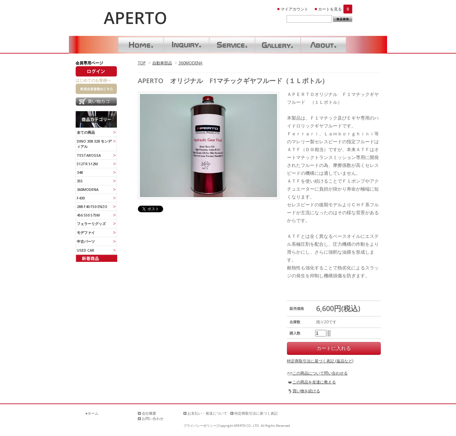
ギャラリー (277, 44)
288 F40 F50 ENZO (92, 206)
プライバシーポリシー (200, 426)
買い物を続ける (306, 391)
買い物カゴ (96, 102)
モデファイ (86, 232)
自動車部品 (162, 63)
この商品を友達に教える (314, 382)
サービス (232, 44)
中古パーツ (86, 241)
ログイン (96, 71)
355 (80, 180)
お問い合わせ (186, 44)
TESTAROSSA (89, 155)
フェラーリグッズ (91, 223)
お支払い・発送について (207, 413)
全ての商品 (86, 132)
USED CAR (85, 250)
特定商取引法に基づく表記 (256, 413)
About (323, 44)
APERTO (135, 18)
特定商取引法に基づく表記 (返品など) (320, 361)
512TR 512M (87, 163)
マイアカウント (294, 9)
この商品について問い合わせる (320, 373)
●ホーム (91, 413)
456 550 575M (88, 215)
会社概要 (149, 413)
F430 (81, 197)
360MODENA (191, 63)
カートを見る (335, 9)
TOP (142, 63)
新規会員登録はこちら (96, 88)
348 (80, 172)
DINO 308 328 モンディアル (94, 144)
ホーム (140, 44)
